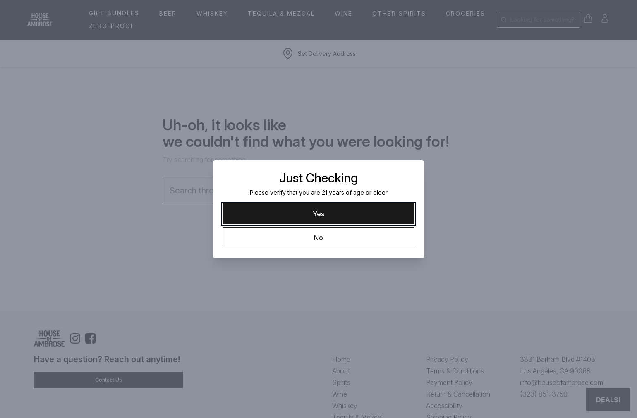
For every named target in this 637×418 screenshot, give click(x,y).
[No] (318, 237)
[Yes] (318, 213)
